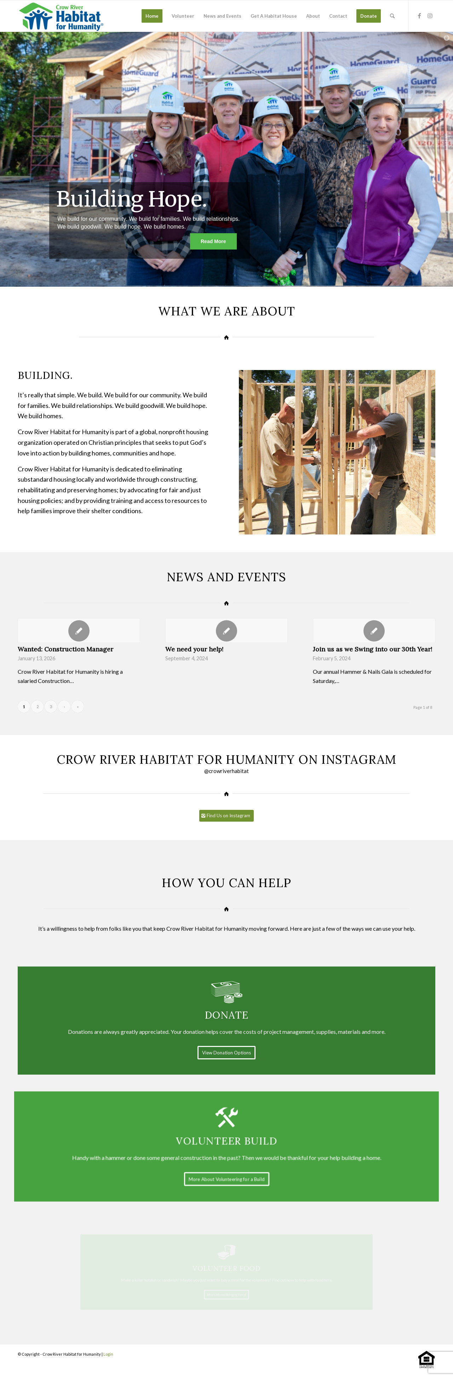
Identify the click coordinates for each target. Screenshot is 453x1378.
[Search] (392, 16)
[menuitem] (152, 16)
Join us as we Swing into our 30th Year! (372, 649)
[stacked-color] (62, 16)
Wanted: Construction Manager (65, 649)
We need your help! (194, 649)
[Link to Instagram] (430, 15)
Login (108, 1354)
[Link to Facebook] (419, 15)
